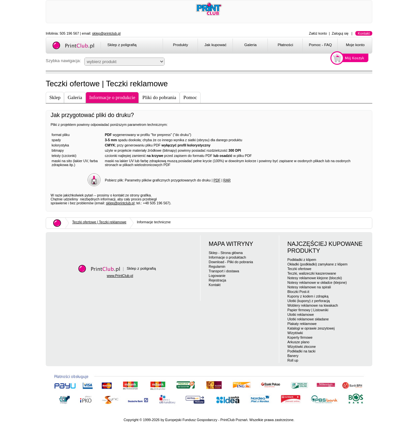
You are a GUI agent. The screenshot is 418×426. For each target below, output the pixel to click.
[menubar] (269, 46)
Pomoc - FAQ (320, 45)
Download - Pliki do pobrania (231, 262)
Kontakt (364, 33)
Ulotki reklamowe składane (308, 319)
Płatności (285, 45)
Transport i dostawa (224, 271)
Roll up (292, 360)
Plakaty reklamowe (301, 324)
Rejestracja (217, 280)
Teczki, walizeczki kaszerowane (311, 273)
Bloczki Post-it (298, 292)
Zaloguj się (340, 33)
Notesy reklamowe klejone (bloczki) (314, 278)
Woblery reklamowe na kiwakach (312, 305)
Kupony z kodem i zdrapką (308, 296)
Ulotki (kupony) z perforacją (308, 301)
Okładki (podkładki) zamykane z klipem (317, 264)
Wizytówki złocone (301, 347)
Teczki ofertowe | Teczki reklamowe (99, 222)
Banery (292, 356)
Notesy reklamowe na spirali (309, 287)
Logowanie (217, 276)
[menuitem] (180, 46)
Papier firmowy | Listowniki (307, 310)
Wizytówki (295, 333)
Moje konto (355, 45)
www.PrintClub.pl (120, 276)
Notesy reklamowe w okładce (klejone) (317, 282)
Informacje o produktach (227, 257)
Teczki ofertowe (299, 269)
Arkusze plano (298, 342)
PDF (217, 180)
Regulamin (217, 266)
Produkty (180, 45)
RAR (227, 180)
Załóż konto (318, 33)
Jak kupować (215, 45)
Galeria (250, 45)
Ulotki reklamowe (300, 314)
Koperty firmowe (300, 337)
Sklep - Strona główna (226, 253)
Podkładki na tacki (301, 351)
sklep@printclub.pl (106, 33)
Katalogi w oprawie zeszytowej (311, 328)
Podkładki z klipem (301, 260)
